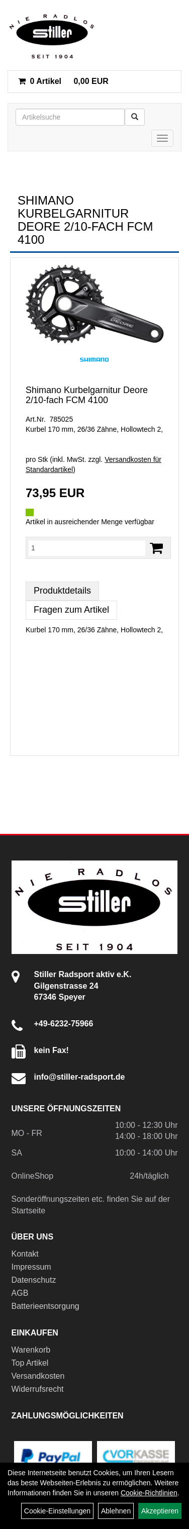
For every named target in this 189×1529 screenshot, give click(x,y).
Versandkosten (38, 1376)
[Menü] (162, 138)
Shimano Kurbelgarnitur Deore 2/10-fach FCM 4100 (87, 395)
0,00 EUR (63, 81)
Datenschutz (34, 1280)
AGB (20, 1293)
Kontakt (25, 1254)
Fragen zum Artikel (71, 610)
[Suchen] (135, 117)
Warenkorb (31, 1350)
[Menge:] (87, 548)
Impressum (31, 1267)
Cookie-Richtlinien (149, 1493)
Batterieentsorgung (45, 1306)
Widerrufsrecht (38, 1389)
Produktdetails (62, 591)
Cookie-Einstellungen (57, 1511)
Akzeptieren (159, 1511)
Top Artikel (30, 1363)
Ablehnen (116, 1511)
